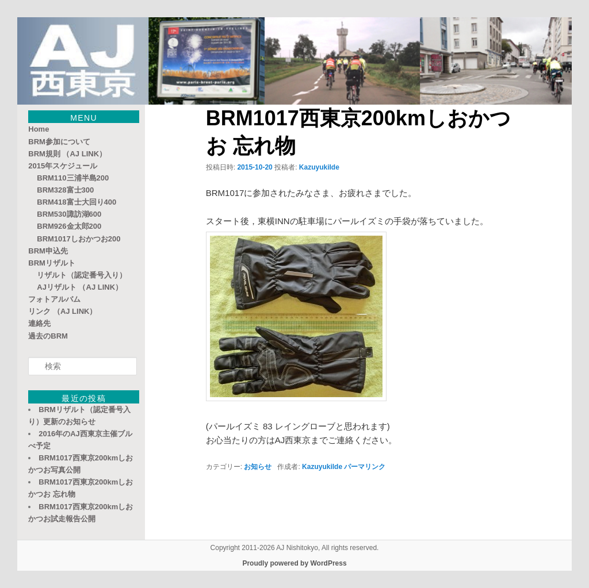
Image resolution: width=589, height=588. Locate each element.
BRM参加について (59, 141)
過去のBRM (48, 336)
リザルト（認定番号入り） (82, 275)
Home (38, 129)
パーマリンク (364, 467)
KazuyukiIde (319, 167)
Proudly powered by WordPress (294, 563)
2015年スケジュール (62, 166)
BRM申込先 (48, 251)
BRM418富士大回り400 (76, 202)
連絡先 (39, 323)
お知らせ (257, 467)
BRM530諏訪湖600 (69, 214)
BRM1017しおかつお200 (78, 239)
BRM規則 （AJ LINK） (67, 153)
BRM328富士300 (65, 190)
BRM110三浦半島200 (73, 178)
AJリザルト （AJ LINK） (80, 287)
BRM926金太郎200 (69, 226)
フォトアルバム (54, 299)
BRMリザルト (51, 263)
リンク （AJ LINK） (62, 311)
